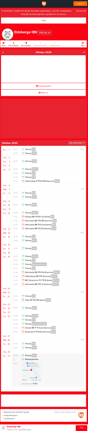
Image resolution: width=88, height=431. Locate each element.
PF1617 (35, 169)
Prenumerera (43, 86)
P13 (33, 149)
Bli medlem (26, 43)
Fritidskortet (55, 43)
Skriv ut (43, 92)
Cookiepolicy (9, 418)
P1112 (34, 153)
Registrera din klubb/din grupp (16, 412)
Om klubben (13, 43)
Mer (82, 43)
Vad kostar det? (40, 43)
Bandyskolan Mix (39, 264)
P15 (33, 173)
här (73, 11)
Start (4, 43)
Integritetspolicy (10, 415)
